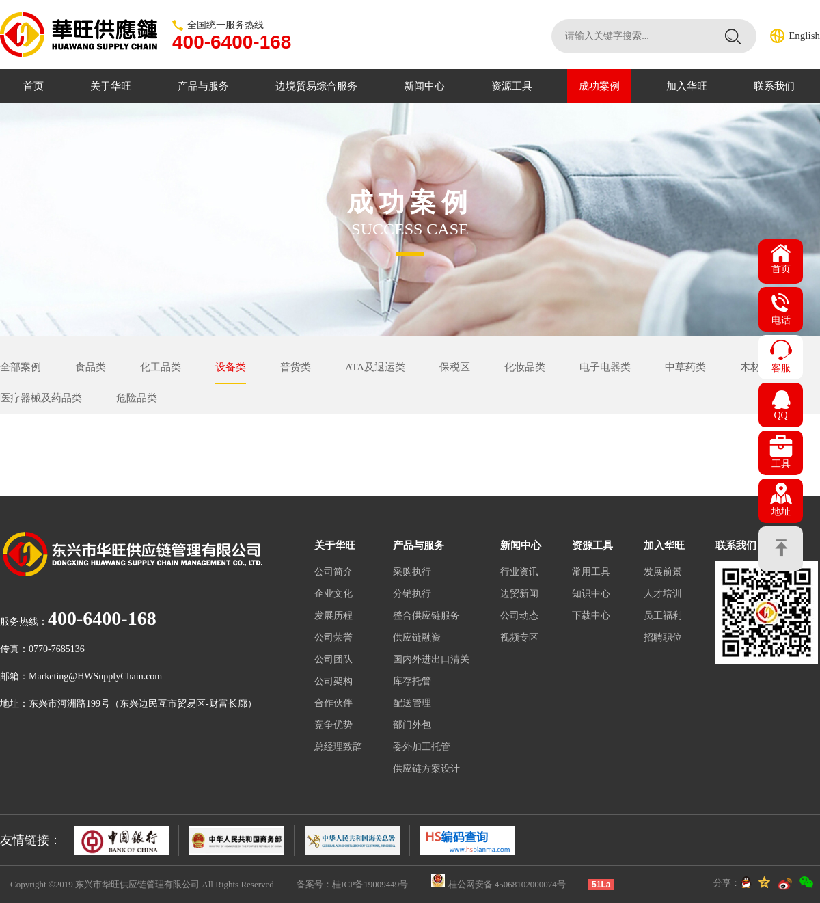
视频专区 (519, 637)
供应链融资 (417, 637)
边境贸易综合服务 (316, 86)
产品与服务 (203, 86)
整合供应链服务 (426, 615)
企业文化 (333, 594)
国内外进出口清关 (431, 659)
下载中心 (591, 615)
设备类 (230, 367)
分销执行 (412, 594)
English (804, 35)
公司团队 (333, 659)
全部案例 (20, 367)
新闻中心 (424, 86)
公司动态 (519, 615)
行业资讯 (519, 572)
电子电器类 (605, 367)
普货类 (295, 367)
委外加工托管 (421, 747)
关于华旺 (110, 86)
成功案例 (599, 86)
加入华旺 (686, 86)
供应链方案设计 (426, 769)
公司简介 (333, 572)
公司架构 (333, 681)
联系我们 (774, 86)
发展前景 (663, 572)
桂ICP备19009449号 (370, 884)
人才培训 (663, 594)
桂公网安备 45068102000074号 (507, 884)
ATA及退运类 (375, 367)
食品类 (90, 367)
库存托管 (412, 681)
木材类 (755, 367)
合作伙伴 (333, 703)
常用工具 (591, 572)
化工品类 (160, 367)
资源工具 (511, 86)
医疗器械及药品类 (41, 397)
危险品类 (136, 397)
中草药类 (685, 367)
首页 (33, 86)
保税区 (454, 367)
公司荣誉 (333, 637)
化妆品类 (524, 367)
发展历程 (333, 615)
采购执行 (412, 572)
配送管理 (412, 703)
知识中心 (591, 594)
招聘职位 (663, 637)
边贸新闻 (519, 594)
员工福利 (663, 615)
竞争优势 (333, 725)
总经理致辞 (338, 747)
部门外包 (412, 725)
